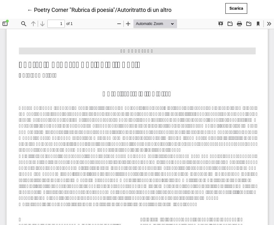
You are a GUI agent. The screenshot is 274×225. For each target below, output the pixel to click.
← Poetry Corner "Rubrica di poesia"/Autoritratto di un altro (99, 9)
